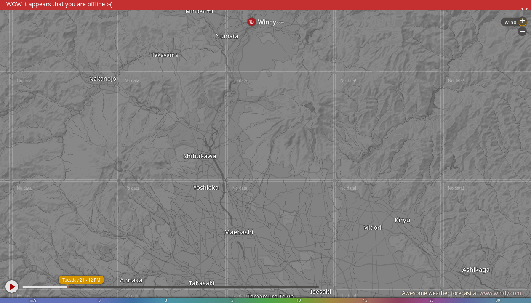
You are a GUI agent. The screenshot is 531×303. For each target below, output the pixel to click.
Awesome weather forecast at (461, 293)
